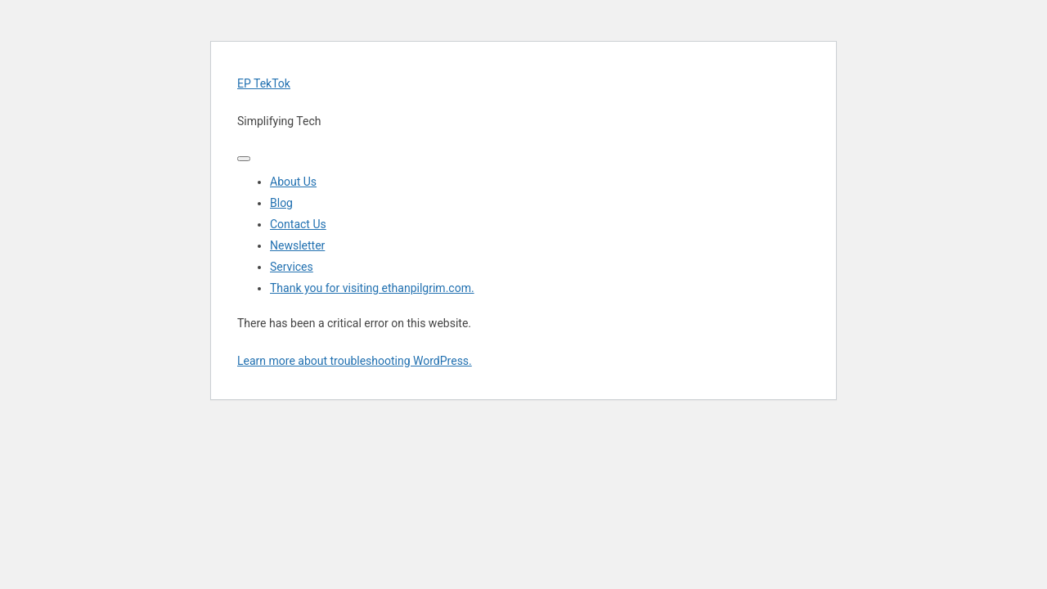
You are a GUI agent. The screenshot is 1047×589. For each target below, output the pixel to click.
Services (291, 266)
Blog (281, 202)
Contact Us (298, 224)
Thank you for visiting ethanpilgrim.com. (372, 287)
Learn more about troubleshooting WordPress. (354, 360)
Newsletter (297, 245)
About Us (293, 181)
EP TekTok (263, 83)
